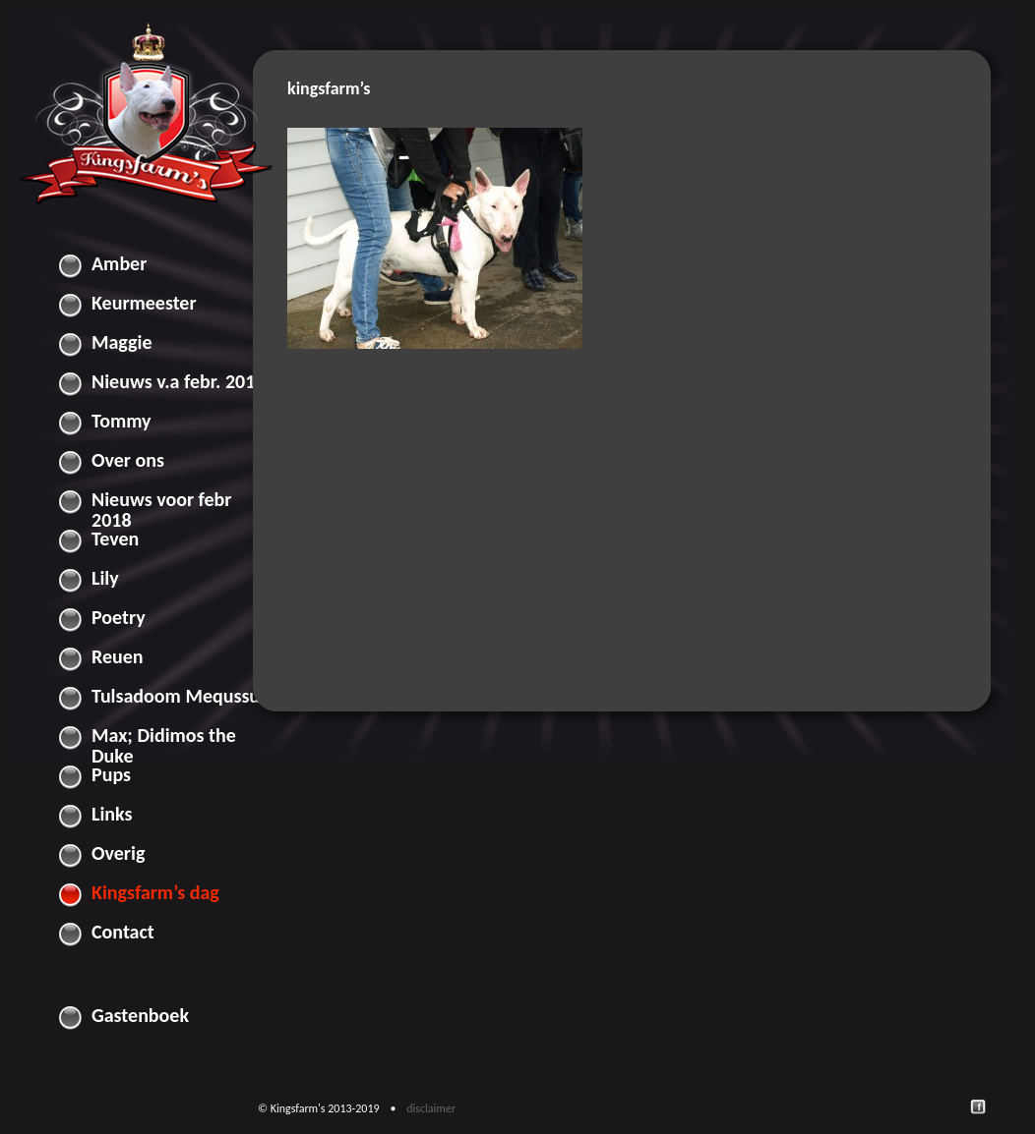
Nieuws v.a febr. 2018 (178, 381)
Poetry (118, 617)
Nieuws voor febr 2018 (161, 503)
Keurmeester (144, 302)
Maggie (121, 342)
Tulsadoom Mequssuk (180, 696)
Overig (118, 853)
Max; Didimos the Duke (163, 739)
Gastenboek (140, 1015)
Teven (115, 538)
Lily (105, 578)
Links (112, 813)
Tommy (121, 420)
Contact (122, 931)
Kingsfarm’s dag (155, 892)
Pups (111, 774)
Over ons (127, 460)
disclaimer (432, 1108)
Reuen (117, 656)
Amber (119, 263)
